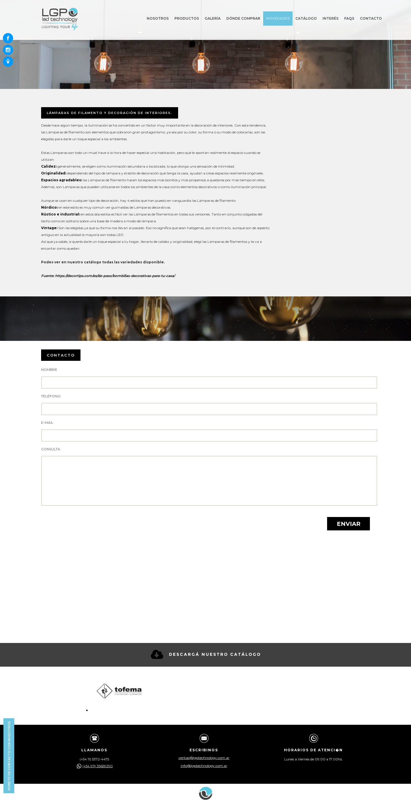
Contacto (371, 18)
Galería (213, 18)
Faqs (349, 18)
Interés (331, 18)
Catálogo (306, 18)
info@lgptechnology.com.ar (204, 766)
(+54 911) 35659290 (94, 766)
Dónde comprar (243, 18)
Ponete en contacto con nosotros (9, 755)
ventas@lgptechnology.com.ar (203, 758)
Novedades (278, 18)
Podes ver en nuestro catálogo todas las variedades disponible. (103, 262)
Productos (186, 18)
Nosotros (158, 18)
